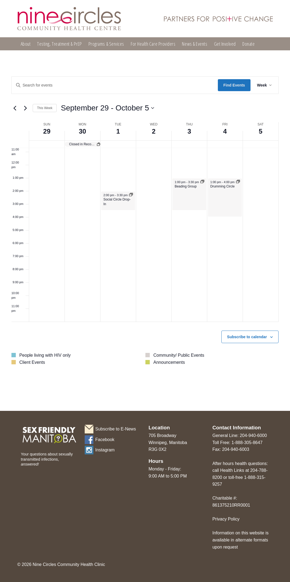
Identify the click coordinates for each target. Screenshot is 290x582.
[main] (145, 229)
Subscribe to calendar (247, 337)
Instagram (105, 450)
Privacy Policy (226, 519)
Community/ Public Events (178, 355)
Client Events (32, 362)
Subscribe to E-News (115, 429)
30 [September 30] (82, 131)
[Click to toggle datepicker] (107, 108)
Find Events (234, 85)
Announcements (169, 362)
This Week (44, 108)
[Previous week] (14, 108)
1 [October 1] (118, 131)
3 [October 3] (189, 131)
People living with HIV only (45, 355)
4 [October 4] (225, 131)
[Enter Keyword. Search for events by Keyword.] (115, 85)
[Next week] (25, 108)
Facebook (104, 439)
